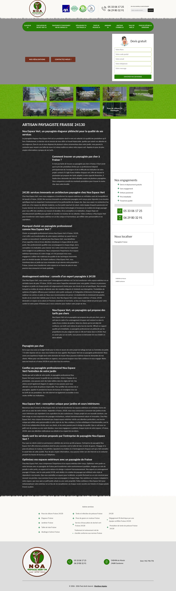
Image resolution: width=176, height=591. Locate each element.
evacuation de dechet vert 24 (41, 26)
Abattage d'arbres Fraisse (49, 532)
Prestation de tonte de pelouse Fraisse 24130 (122, 527)
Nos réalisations (37, 59)
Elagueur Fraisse (45, 518)
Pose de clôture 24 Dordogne (145, 26)
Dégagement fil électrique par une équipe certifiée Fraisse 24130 (120, 519)
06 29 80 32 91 (116, 10)
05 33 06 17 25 (116, 6)
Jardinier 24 (108, 26)
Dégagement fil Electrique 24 (81, 26)
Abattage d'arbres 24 (120, 26)
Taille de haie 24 (132, 26)
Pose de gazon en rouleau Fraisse (86, 518)
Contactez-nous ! (63, 59)
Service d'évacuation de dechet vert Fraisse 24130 (86, 524)
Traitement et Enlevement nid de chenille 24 (61, 26)
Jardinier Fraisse (45, 522)
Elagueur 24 (27, 26)
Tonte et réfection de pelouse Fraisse (87, 513)
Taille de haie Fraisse (47, 527)
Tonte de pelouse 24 (96, 26)
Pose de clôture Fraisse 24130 (50, 513)
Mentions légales (100, 586)
